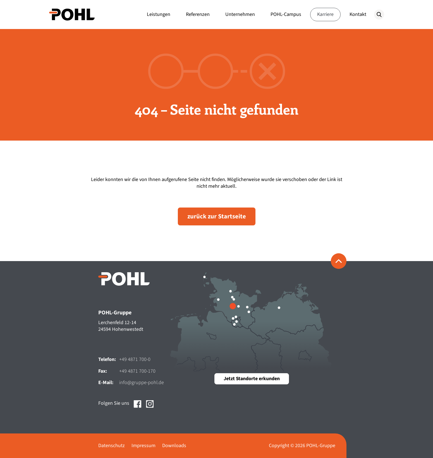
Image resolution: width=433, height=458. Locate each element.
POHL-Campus (286, 14)
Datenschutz (111, 445)
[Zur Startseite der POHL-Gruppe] (72, 14)
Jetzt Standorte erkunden (252, 378)
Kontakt (358, 14)
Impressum (143, 445)
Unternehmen (240, 14)
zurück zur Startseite (216, 216)
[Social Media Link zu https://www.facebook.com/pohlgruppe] (138, 411)
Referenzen (198, 14)
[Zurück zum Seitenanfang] (338, 261)
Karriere (325, 14)
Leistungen (158, 14)
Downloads (174, 445)
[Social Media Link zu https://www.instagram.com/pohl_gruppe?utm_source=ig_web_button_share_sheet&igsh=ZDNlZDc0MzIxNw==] (150, 411)
